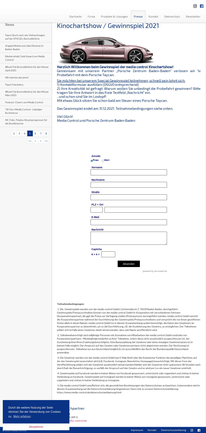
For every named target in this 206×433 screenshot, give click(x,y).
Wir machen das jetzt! (17, 77)
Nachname (98, 179)
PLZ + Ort (97, 204)
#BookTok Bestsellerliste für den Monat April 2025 (27, 68)
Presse (138, 16)
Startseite (75, 16)
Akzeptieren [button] (36, 426)
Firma (91, 16)
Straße (95, 192)
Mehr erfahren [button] (22, 416)
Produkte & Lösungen (114, 16)
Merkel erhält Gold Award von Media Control (25, 58)
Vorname (96, 167)
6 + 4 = (95, 254)
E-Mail (95, 217)
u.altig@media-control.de (72, 420)
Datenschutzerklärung (173, 429)
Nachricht (97, 229)
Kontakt (153, 16)
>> (46, 140)
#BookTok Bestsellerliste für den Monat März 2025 (27, 93)
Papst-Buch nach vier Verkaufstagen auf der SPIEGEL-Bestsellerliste (25, 37)
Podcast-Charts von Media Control (24, 102)
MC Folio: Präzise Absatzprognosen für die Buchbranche (26, 121)
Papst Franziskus (14, 84)
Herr (107, 159)
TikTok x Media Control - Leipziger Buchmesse (23, 111)
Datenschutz (172, 16)
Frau (96, 159)
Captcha (96, 249)
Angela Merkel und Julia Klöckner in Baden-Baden (24, 47)
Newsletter (193, 16)
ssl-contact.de (160, 271)
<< (30, 140)
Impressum (137, 429)
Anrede (95, 156)
